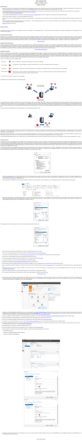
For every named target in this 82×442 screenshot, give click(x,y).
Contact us (4, 23)
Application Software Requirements (41, 312)
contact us (9, 31)
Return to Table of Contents (41, 273)
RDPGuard (32, 9)
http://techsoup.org (41, 41)
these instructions (40, 258)
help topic (22, 76)
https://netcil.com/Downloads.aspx (41, 49)
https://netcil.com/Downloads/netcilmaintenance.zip (19, 261)
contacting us (10, 176)
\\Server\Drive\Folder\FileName (8, 268)
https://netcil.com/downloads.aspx (16, 12)
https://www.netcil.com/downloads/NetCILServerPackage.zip (54, 315)
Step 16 (34, 259)
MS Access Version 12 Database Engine (34, 14)
